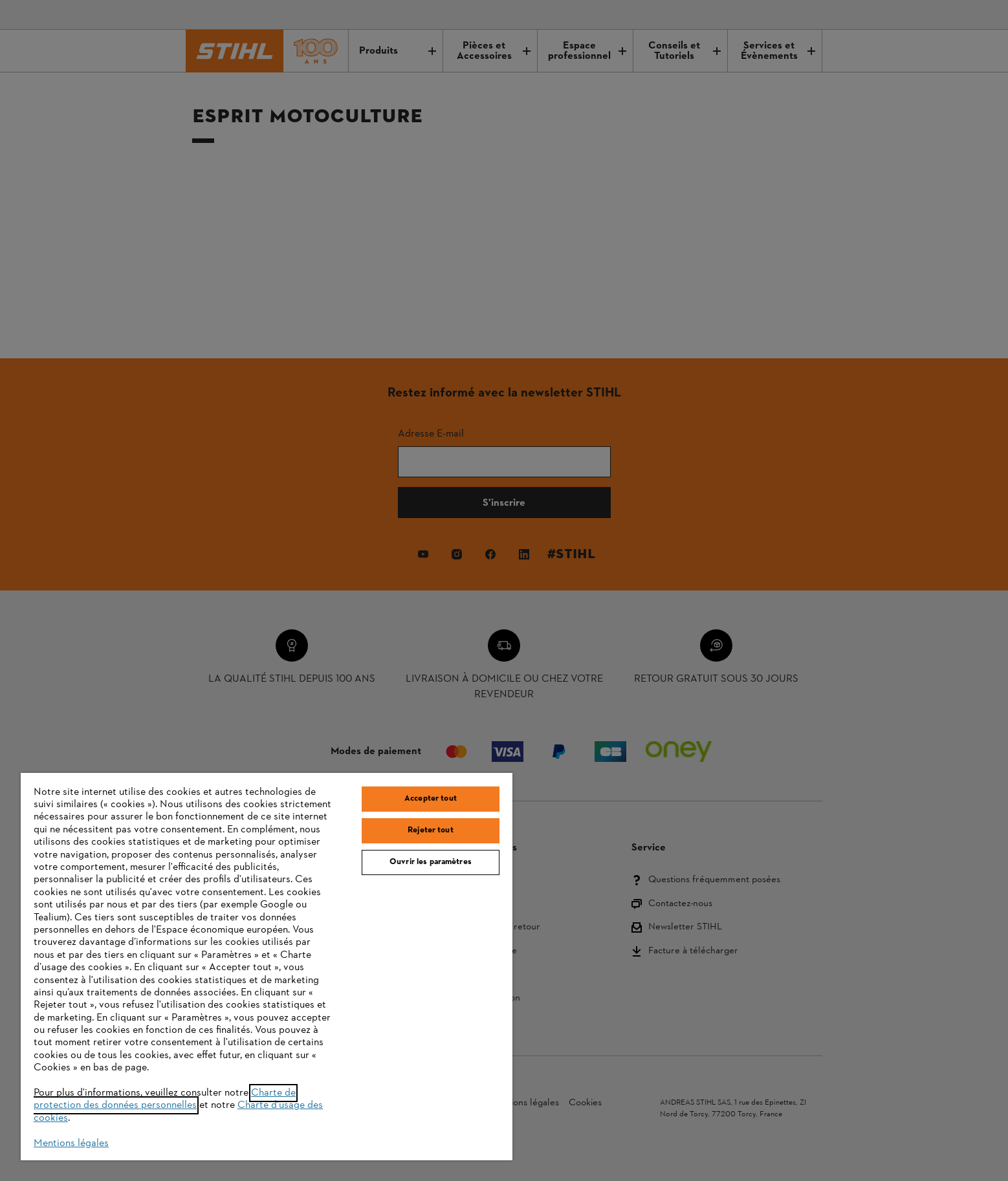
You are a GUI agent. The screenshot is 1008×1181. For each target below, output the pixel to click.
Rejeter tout (431, 830)
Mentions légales (71, 1143)
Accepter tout (430, 799)
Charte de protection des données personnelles (165, 1099)
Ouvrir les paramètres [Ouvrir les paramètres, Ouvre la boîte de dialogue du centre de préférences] (430, 862)
